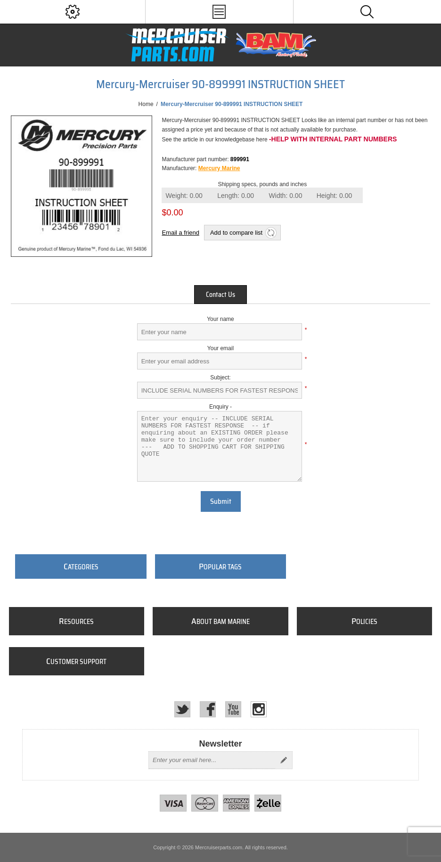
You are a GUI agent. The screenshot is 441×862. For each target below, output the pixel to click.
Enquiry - (220, 406)
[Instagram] (258, 709)
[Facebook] (207, 709)
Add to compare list (236, 232)
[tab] (220, 294)
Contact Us (220, 294)
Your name (220, 319)
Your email (220, 348)
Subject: (220, 377)
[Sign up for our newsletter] (212, 760)
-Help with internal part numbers (333, 139)
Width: (285, 195)
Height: (334, 195)
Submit (220, 501)
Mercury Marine (219, 168)
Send (283, 760)
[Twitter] (182, 709)
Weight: (183, 195)
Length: (235, 195)
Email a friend (180, 232)
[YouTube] (233, 709)
